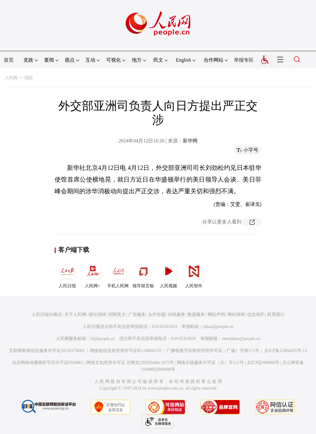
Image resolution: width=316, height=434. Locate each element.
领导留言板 (143, 274)
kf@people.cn (102, 338)
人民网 (11, 78)
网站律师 (236, 314)
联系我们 (276, 314)
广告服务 (137, 314)
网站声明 (216, 314)
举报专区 (244, 60)
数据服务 (196, 314)
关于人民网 (75, 314)
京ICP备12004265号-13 (285, 350)
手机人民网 (118, 274)
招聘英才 (117, 314)
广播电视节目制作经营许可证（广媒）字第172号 (212, 350)
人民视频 (168, 274)
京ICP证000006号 (263, 362)
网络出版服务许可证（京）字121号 (210, 362)
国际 (28, 78)
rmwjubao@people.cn (241, 338)
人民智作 (194, 274)
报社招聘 (97, 314)
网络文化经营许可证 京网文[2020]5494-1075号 (130, 362)
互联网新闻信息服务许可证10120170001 (47, 350)
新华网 (190, 140)
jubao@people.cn (218, 326)
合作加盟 (156, 314)
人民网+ (92, 274)
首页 (9, 60)
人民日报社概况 (46, 314)
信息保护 (255, 314)
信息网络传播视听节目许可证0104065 (47, 362)
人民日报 (67, 274)
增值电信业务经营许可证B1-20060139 (125, 350)
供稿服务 (176, 314)
